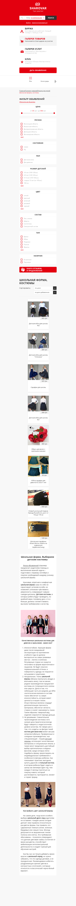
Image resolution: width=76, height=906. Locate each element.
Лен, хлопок (28, 219)
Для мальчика (29, 160)
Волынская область (31, 126)
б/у (25, 150)
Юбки (26, 239)
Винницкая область (31, 124)
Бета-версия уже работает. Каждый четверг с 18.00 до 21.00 (39, 30)
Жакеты (26, 247)
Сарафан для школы (38, 387)
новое (26, 147)
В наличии (28, 260)
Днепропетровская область (33, 129)
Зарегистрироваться (39, 23)
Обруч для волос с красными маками (38, 450)
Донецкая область (30, 132)
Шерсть (26, 221)
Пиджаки (27, 242)
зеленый (27, 201)
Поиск (51, 18)
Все (30, 79)
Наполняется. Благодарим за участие (39, 39)
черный (26, 206)
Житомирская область (32, 134)
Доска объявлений (31, 565)
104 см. (26, 183)
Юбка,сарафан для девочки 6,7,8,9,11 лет (38, 481)
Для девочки (28, 162)
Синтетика (28, 224)
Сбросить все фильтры (27, 102)
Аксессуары (45, 81)
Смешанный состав (31, 226)
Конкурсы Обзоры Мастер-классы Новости (39, 61)
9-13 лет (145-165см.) (31, 178)
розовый (27, 203)
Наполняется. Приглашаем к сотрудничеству (39, 50)
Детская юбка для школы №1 (38, 419)
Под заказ (27, 262)
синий (26, 196)
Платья (26, 245)
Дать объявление (38, 70)
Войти (28, 23)
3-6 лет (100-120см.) (31, 173)
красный (27, 198)
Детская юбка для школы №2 (38, 324)
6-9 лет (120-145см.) (31, 175)
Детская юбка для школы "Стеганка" (38, 356)
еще (22, 137)
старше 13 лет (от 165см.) (33, 180)
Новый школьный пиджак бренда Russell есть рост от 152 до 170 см (38, 513)
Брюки (26, 237)
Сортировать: (25, 288)
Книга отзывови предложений (34, 269)
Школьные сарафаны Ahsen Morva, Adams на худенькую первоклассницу (38, 544)
